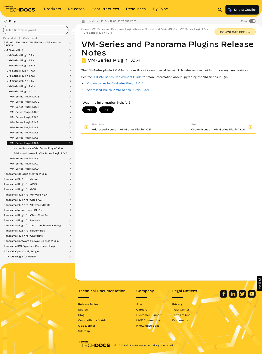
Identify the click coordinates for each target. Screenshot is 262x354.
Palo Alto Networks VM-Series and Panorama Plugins (32, 43)
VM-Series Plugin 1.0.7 (24, 127)
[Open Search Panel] (221, 10)
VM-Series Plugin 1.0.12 (24, 101)
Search (83, 309)
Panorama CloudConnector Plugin (25, 174)
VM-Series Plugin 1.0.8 (24, 122)
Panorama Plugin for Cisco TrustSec (26, 215)
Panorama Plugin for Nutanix (22, 220)
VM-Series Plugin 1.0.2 (24, 163)
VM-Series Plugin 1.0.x (21, 91)
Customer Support (148, 314)
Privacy (177, 304)
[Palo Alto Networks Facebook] (224, 296)
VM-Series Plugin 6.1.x (20, 55)
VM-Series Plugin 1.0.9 (24, 117)
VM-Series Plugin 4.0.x (21, 70)
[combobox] (35, 30)
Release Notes (88, 304)
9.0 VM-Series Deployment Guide (117, 77)
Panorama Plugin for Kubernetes (24, 230)
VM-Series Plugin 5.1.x (20, 60)
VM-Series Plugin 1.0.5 (24, 137)
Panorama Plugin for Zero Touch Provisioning (32, 225)
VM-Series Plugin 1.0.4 (24, 143)
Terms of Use (181, 314)
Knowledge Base (148, 325)
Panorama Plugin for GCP (20, 189)
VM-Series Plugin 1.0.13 (24, 96)
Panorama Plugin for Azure (21, 179)
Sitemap (84, 330)
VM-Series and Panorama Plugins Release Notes (122, 29)
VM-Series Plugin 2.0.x (21, 86)
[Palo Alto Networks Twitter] (243, 296)
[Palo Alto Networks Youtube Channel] (252, 296)
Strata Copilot (242, 9)
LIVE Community (148, 320)
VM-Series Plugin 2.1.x (20, 81)
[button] (259, 283)
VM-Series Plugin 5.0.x (21, 65)
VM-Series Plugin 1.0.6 (24, 132)
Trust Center (180, 309)
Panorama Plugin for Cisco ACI (23, 200)
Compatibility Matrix (92, 320)
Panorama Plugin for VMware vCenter (28, 205)
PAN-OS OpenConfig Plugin (21, 251)
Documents (180, 320)
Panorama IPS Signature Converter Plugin (30, 246)
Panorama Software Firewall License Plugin (31, 241)
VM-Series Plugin (14, 50)
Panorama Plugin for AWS (20, 184)
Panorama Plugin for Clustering (23, 236)
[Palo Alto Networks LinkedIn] (233, 296)
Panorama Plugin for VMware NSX (25, 194)
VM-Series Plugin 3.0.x (21, 76)
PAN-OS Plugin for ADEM (20, 256)
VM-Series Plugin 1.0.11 (24, 107)
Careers (141, 309)
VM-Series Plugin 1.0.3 (24, 158)
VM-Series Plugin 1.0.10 (25, 112)
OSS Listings (87, 325)
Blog (81, 314)
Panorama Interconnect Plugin (23, 210)
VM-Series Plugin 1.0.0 (24, 168)
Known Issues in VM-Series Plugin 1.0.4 (38, 148)
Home (85, 29)
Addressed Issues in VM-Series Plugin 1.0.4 (40, 153)
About (140, 304)
